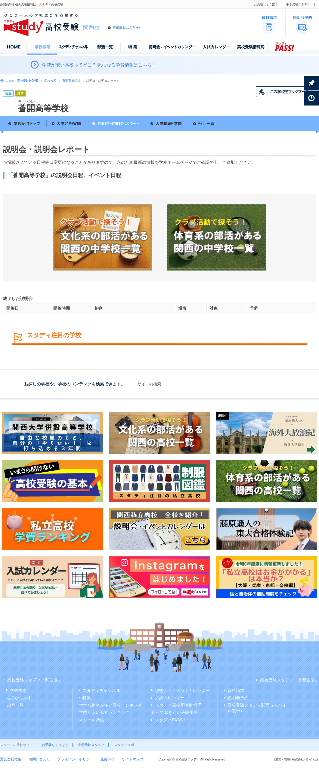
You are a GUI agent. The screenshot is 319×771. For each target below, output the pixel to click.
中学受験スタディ (298, 4)
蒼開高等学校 (71, 80)
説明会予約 (238, 697)
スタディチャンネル (101, 690)
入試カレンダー (169, 697)
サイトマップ (132, 759)
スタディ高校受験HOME (21, 80)
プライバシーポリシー (75, 759)
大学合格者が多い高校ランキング (110, 705)
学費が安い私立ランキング (104, 712)
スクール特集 (91, 719)
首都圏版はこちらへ (127, 27)
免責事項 (107, 759)
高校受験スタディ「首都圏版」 (289, 680)
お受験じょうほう (266, 4)
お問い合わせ (39, 759)
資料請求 (236, 690)
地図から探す (19, 697)
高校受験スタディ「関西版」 (34, 680)
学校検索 (50, 80)
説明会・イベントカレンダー (182, 690)
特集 (86, 697)
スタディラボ (124, 745)
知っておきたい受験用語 (174, 712)
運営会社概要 (11, 759)
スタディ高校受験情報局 (178, 705)
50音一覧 (15, 705)
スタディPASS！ (171, 719)
